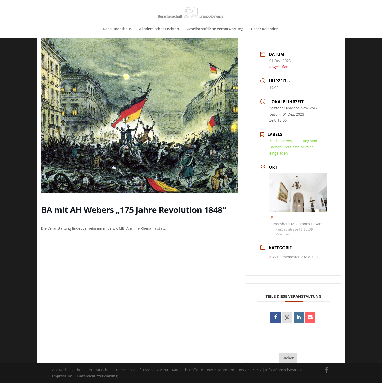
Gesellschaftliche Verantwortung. (215, 29)
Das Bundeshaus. (118, 29)
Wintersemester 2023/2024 (293, 256)
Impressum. (63, 375)
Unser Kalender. (265, 29)
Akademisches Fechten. (159, 29)
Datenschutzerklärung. (98, 375)
